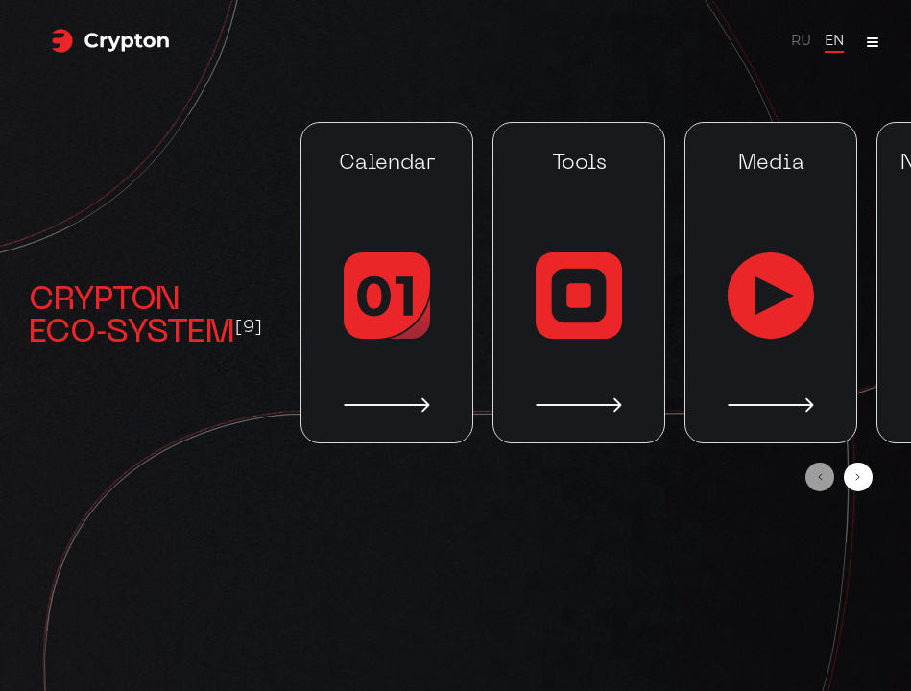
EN (834, 40)
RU (801, 40)
